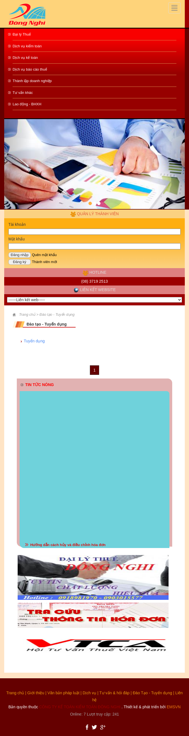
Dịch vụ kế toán (25, 57)
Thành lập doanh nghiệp (32, 81)
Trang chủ (15, 693)
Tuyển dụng (34, 341)
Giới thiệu (36, 693)
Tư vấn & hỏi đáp (114, 693)
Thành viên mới (44, 262)
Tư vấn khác (23, 92)
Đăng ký (19, 262)
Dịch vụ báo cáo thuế (30, 69)
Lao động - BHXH (27, 104)
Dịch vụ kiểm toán (27, 46)
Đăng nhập (19, 255)
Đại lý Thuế (22, 34)
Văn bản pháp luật (64, 693)
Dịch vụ (89, 693)
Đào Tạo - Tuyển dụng (152, 693)
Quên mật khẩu (44, 255)
